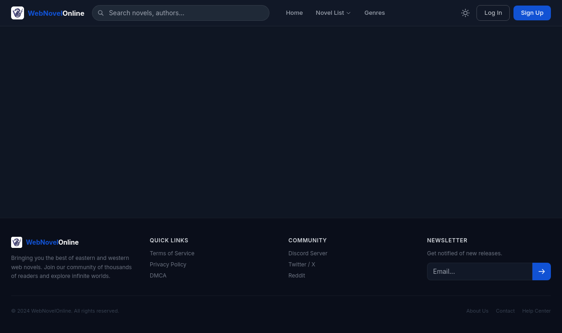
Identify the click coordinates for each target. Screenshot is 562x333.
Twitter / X (301, 264)
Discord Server (307, 253)
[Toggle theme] (465, 13)
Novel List (333, 12)
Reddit (296, 275)
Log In (493, 12)
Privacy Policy (168, 264)
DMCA (158, 275)
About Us (477, 311)
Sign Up (532, 12)
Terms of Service (172, 253)
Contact (505, 311)
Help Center (536, 311)
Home (294, 12)
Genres (374, 12)
